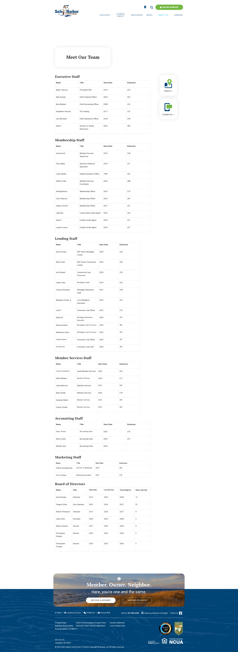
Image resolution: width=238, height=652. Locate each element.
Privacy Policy (60, 623)
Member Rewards (137, 600)
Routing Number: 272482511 (66, 629)
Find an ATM (105, 613)
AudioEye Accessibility (64, 626)
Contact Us (167, 114)
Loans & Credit (120, 15)
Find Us (167, 91)
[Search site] (151, 7)
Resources (136, 15)
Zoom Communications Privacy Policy (91, 623)
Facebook (180, 613)
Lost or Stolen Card (117, 626)
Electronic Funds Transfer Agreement (90, 626)
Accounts (105, 15)
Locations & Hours (73, 613)
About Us (163, 15)
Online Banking (169, 7)
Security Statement (117, 623)
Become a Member (101, 600)
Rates (149, 15)
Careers (178, 15)
